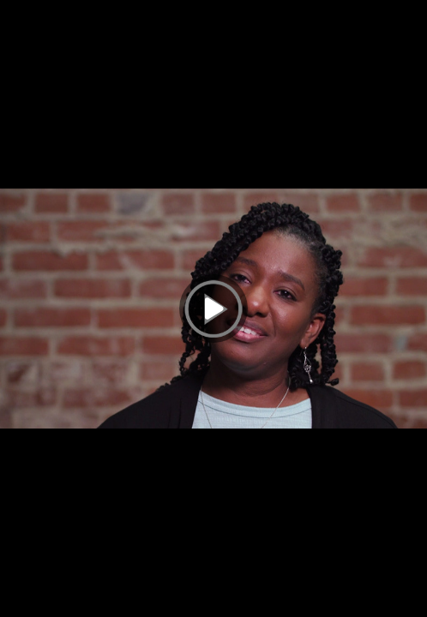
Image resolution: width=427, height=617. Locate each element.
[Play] (213, 308)
